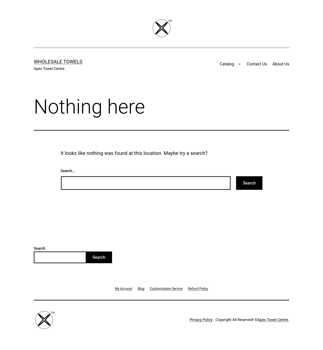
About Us (280, 63)
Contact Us (257, 63)
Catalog (227, 63)
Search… (68, 171)
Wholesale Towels (58, 62)
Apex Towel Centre (272, 320)
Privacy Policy (201, 320)
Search (39, 248)
